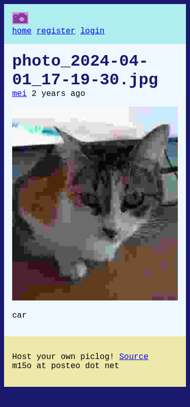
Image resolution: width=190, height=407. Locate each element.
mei (19, 103)
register (55, 32)
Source (133, 370)
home (21, 32)
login (92, 32)
